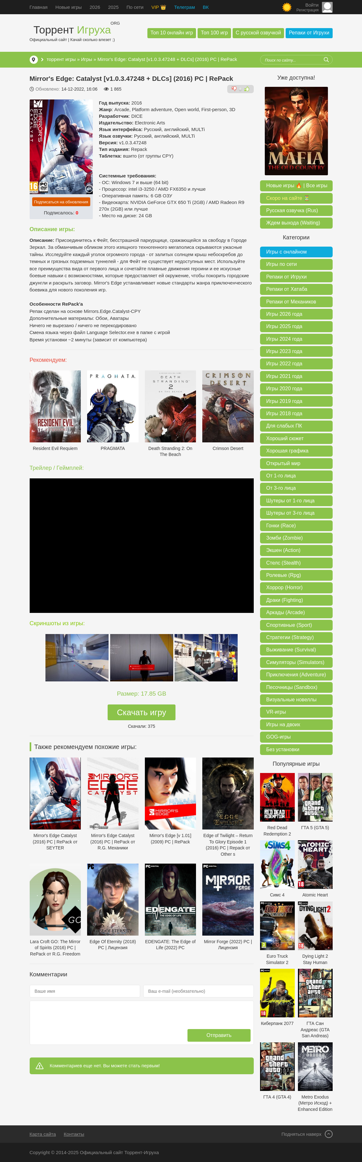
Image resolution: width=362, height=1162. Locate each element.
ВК (206, 7)
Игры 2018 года (284, 413)
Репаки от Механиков (291, 301)
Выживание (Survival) (291, 649)
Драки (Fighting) (284, 600)
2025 (113, 7)
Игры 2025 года (284, 326)
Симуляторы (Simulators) (295, 662)
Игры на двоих (283, 724)
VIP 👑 (158, 7)
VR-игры (276, 712)
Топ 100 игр (214, 32)
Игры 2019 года (284, 401)
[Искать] (326, 59)
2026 (95, 7)
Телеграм (184, 7)
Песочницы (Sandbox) (291, 687)
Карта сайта (43, 1134)
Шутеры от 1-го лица (290, 500)
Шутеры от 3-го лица (290, 513)
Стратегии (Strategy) (290, 637)
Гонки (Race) (281, 525)
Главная (39, 7)
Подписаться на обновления (61, 202)
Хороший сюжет (285, 438)
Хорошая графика (287, 450)
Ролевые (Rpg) (283, 575)
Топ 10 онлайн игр (172, 32)
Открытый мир (283, 463)
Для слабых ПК (284, 425)
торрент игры (61, 59)
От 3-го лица (281, 488)
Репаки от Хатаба (286, 289)
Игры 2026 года (284, 314)
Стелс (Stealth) (283, 563)
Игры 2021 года (284, 376)
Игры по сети (281, 264)
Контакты (74, 1134)
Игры (86, 59)
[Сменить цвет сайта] (287, 7)
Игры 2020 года (284, 388)
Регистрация (307, 10)
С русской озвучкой (258, 32)
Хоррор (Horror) (284, 587)
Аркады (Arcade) (285, 612)
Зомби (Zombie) (284, 538)
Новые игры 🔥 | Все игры (297, 185)
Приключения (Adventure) (296, 674)
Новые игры (69, 7)
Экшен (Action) (283, 550)
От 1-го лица (281, 475)
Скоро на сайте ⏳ (288, 198)
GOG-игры (278, 737)
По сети (135, 7)
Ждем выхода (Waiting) (293, 222)
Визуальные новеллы (291, 699)
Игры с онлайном (286, 252)
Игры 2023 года (284, 351)
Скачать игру (141, 712)
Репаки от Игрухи (309, 32)
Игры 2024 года (284, 339)
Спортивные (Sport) (289, 625)
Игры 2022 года (284, 363)
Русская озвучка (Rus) (292, 210)
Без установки (283, 749)
